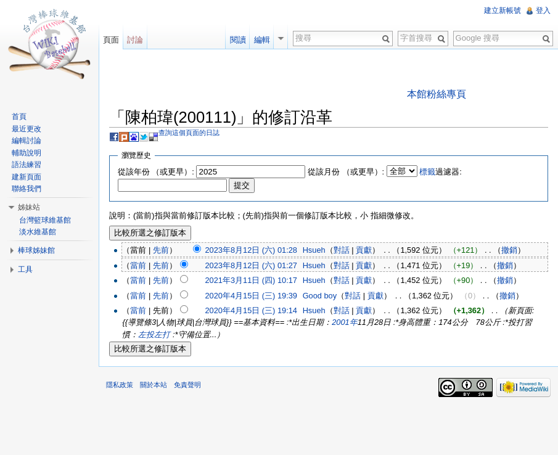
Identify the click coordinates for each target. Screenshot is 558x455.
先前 (161, 250)
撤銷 (509, 250)
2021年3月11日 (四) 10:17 (251, 280)
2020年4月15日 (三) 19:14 (251, 310)
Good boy (320, 295)
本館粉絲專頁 (436, 94)
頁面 (111, 39)
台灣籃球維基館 (45, 220)
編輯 (262, 39)
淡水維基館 (37, 232)
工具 (25, 269)
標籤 (427, 171)
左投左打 (154, 334)
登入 (543, 10)
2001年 (344, 322)
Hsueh (314, 250)
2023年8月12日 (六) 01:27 (251, 265)
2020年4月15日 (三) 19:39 (251, 295)
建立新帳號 (502, 10)
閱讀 (238, 39)
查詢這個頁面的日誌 (189, 132)
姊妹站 (29, 207)
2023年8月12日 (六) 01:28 (251, 250)
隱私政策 (119, 384)
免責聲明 (187, 384)
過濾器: (440, 171)
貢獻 (364, 250)
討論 (135, 39)
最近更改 (26, 129)
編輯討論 (26, 140)
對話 (342, 250)
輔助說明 (26, 153)
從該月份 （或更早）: (346, 171)
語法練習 (26, 164)
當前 (138, 265)
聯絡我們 (26, 188)
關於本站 (153, 384)
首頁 (19, 116)
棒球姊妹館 (36, 250)
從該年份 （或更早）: (156, 171)
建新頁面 (26, 177)
